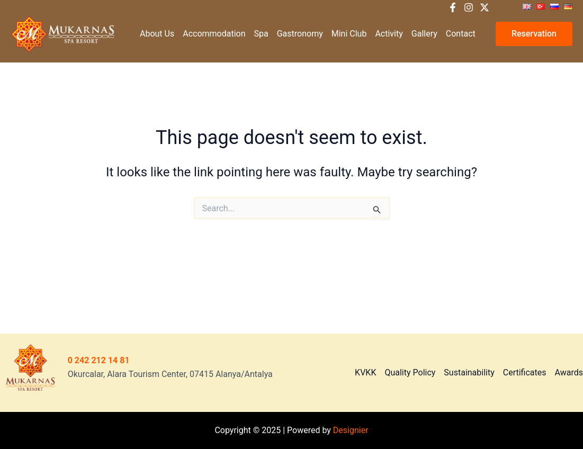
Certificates (524, 372)
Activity (388, 34)
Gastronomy (300, 34)
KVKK (365, 372)
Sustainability (469, 372)
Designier (351, 430)
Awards (569, 372)
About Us (157, 34)
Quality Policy (409, 372)
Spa (261, 34)
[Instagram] (468, 7)
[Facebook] (453, 7)
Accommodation (214, 34)
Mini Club (349, 34)
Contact (461, 34)
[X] (484, 7)
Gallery (424, 34)
